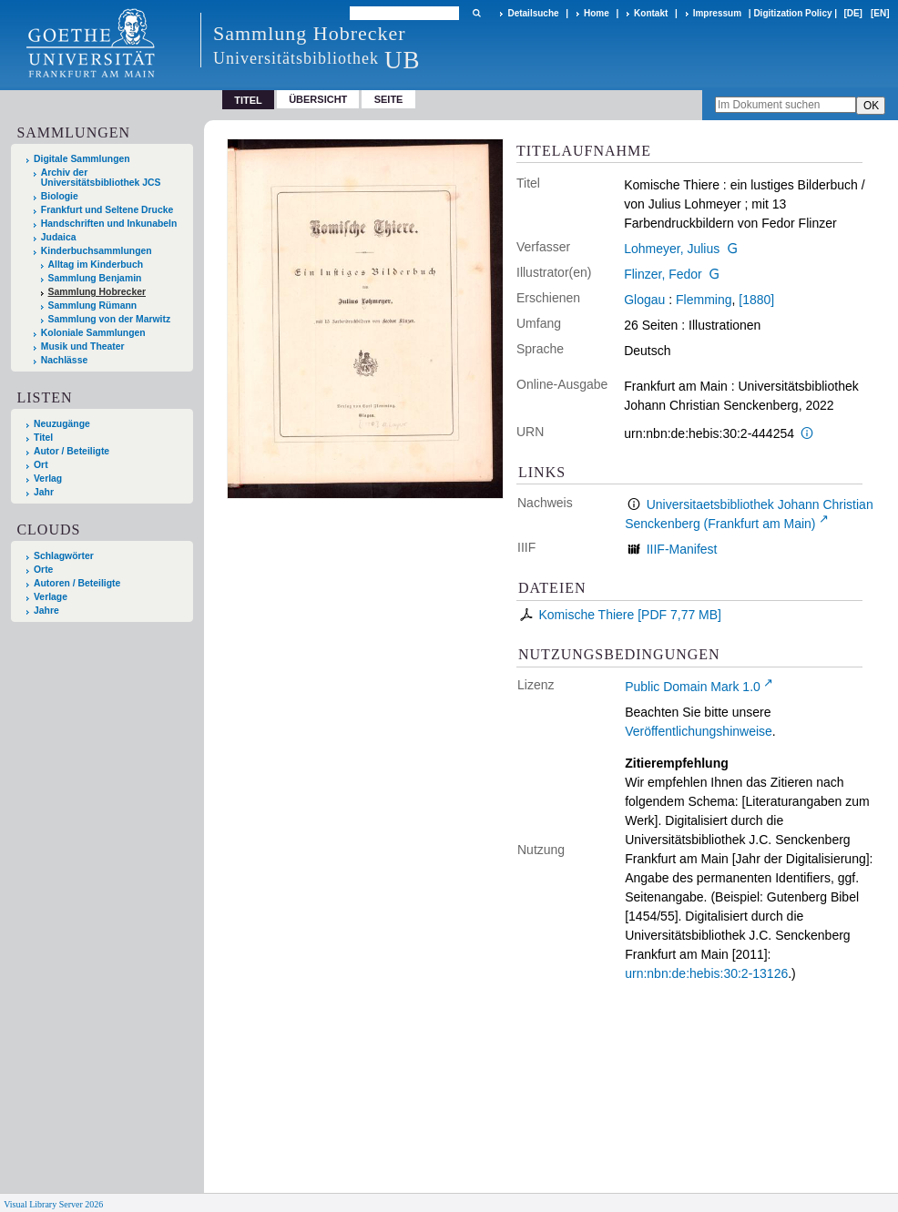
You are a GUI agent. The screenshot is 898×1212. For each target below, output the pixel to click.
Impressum (717, 13)
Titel (43, 438)
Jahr (44, 492)
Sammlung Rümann (93, 305)
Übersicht (318, 99)
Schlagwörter (64, 556)
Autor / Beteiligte (71, 451)
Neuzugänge (62, 424)
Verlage (50, 597)
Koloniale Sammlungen (93, 333)
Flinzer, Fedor (663, 274)
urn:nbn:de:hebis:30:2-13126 (706, 973)
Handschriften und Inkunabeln (109, 224)
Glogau (644, 299)
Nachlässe (64, 360)
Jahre (46, 611)
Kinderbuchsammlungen (96, 251)
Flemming (703, 299)
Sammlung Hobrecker (97, 292)
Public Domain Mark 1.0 (692, 686)
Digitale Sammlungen (82, 159)
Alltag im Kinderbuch (96, 265)
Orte (43, 570)
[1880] (756, 299)
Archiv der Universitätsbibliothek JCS (101, 178)
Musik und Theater (83, 346)
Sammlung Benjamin (95, 278)
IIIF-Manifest (682, 549)
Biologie (59, 196)
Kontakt (651, 13)
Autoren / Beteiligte (77, 583)
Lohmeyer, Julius (671, 248)
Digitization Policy (792, 13)
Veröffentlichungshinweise (698, 731)
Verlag (48, 479)
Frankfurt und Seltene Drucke (107, 210)
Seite (388, 99)
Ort (41, 465)
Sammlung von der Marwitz (109, 319)
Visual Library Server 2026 (53, 1204)
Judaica (59, 237)
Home (596, 13)
